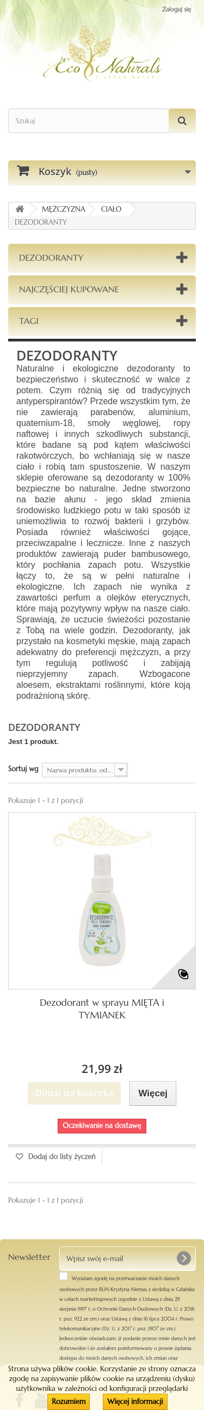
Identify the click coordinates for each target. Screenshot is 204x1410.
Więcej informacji (135, 1401)
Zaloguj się (176, 9)
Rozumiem (68, 1401)
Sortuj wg (23, 768)
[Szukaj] (182, 121)
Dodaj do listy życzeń (61, 1156)
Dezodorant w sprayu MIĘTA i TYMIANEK (102, 1009)
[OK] (183, 1258)
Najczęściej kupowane (69, 289)
